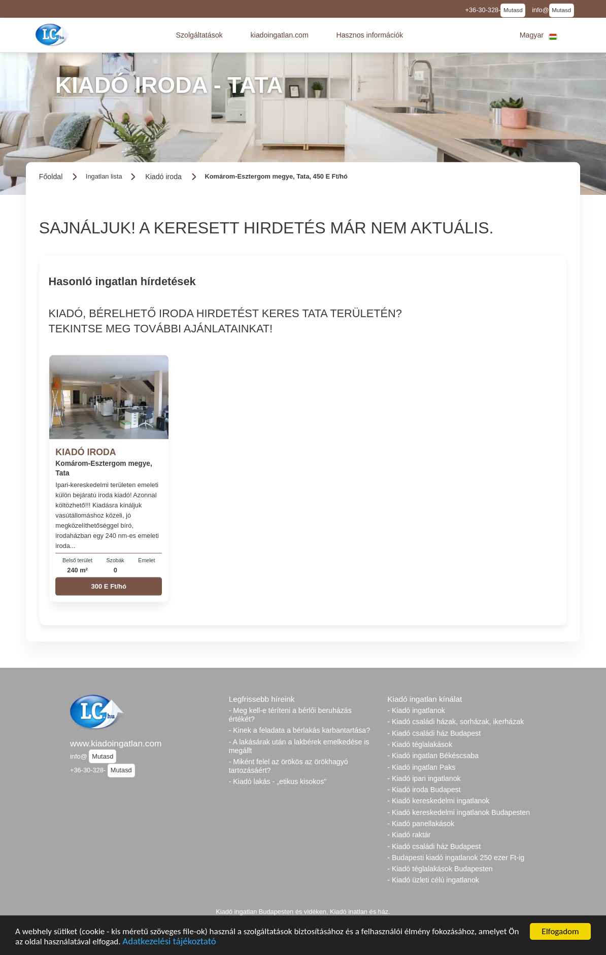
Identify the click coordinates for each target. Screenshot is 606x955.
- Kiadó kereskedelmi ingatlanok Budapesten (458, 812)
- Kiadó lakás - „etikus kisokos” (277, 781)
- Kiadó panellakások (420, 824)
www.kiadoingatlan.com (115, 743)
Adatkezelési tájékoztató (169, 942)
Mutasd (513, 10)
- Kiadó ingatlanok (416, 710)
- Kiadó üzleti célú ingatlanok (433, 880)
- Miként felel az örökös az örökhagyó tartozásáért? (288, 766)
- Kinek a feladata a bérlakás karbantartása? (299, 730)
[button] (199, 35)
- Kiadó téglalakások (419, 744)
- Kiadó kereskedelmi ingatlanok (438, 801)
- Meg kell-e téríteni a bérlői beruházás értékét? (290, 714)
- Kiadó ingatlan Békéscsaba (433, 756)
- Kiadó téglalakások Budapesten (439, 869)
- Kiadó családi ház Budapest (434, 733)
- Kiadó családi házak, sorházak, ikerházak (455, 722)
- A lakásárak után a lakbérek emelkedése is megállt (299, 746)
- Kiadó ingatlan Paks (421, 767)
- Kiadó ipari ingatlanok (423, 778)
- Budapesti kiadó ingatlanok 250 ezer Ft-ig (455, 858)
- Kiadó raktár (408, 835)
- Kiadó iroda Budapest (423, 790)
